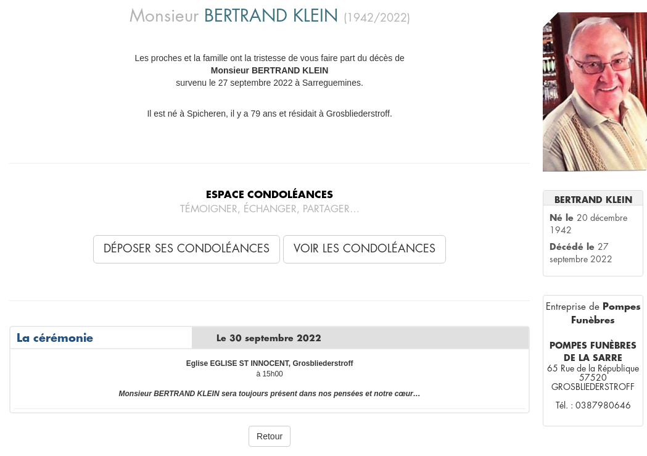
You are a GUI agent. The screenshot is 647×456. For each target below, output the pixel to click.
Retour (269, 436)
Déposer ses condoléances (187, 248)
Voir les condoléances (364, 248)
